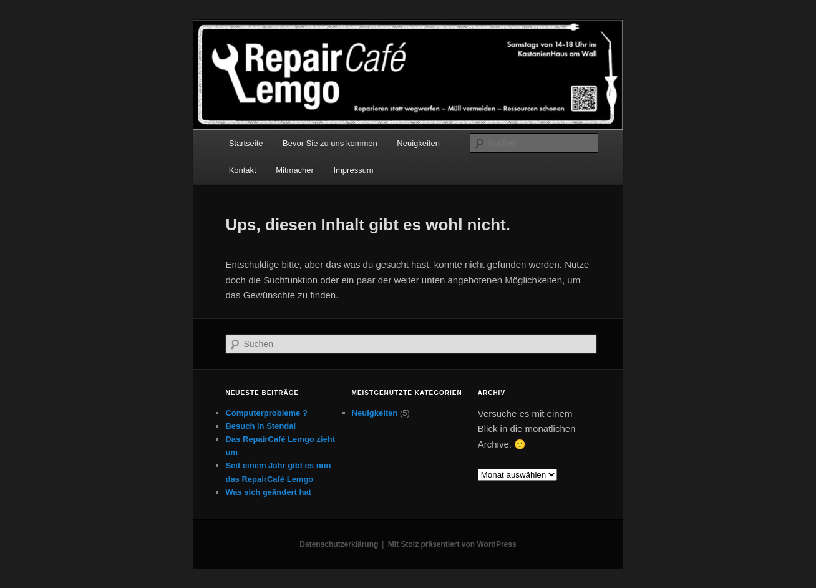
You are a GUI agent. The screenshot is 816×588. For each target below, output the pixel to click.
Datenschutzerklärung (338, 544)
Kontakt (242, 170)
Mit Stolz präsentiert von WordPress (452, 544)
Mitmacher (295, 170)
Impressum (353, 170)
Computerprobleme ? (266, 413)
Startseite (246, 143)
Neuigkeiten (418, 143)
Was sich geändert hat (268, 492)
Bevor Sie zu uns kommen (330, 143)
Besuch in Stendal (260, 426)
